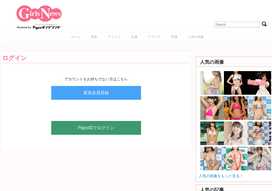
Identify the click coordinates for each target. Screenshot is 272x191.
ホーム (75, 37)
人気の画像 (196, 37)
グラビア (154, 37)
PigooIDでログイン (96, 127)
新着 (94, 37)
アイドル (114, 37)
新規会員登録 (96, 92)
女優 (134, 37)
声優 (174, 37)
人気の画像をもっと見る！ (221, 176)
